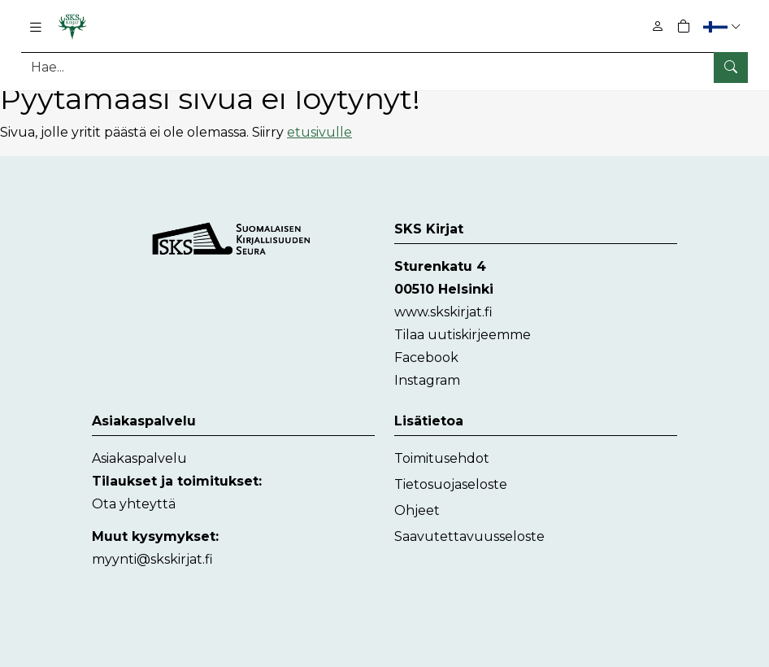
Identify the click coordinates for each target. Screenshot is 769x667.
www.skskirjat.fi (443, 312)
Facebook (426, 357)
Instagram (427, 380)
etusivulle (319, 132)
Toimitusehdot (441, 458)
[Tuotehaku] (384, 67)
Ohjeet (417, 510)
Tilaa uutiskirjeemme (462, 334)
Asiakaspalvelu (139, 458)
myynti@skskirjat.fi (152, 559)
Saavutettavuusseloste (469, 536)
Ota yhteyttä (134, 504)
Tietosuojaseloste (450, 484)
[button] (724, 26)
